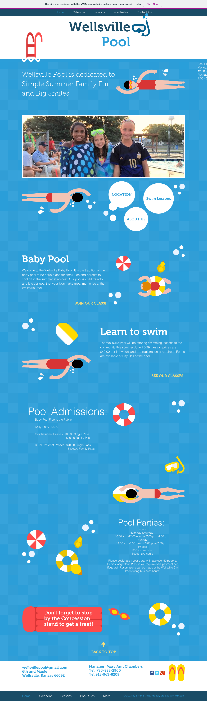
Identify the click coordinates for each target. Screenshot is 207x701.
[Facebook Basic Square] (152, 673)
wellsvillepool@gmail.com (44, 667)
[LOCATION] (122, 194)
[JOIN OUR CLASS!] (90, 303)
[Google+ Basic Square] (162, 673)
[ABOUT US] (136, 219)
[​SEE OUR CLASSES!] (168, 375)
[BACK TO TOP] (103, 651)
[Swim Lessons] (158, 198)
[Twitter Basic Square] (157, 673)
